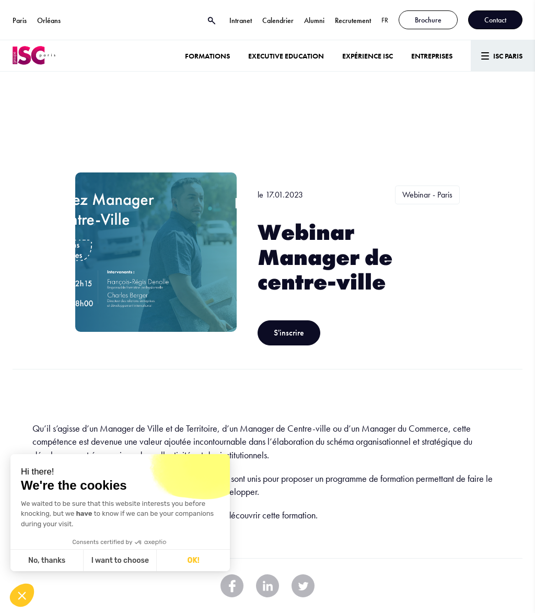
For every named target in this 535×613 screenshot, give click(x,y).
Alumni (314, 20)
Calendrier (278, 20)
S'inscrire (289, 332)
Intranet (240, 20)
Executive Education (286, 56)
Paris (20, 20)
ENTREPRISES (431, 56)
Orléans (49, 20)
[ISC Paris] (34, 55)
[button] (21, 595)
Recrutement (353, 20)
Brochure (428, 20)
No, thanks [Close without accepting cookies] (46, 560)
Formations (207, 56)
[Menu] (503, 55)
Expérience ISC (367, 56)
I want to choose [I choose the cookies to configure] (120, 560)
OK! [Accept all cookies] (194, 560)
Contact (495, 20)
